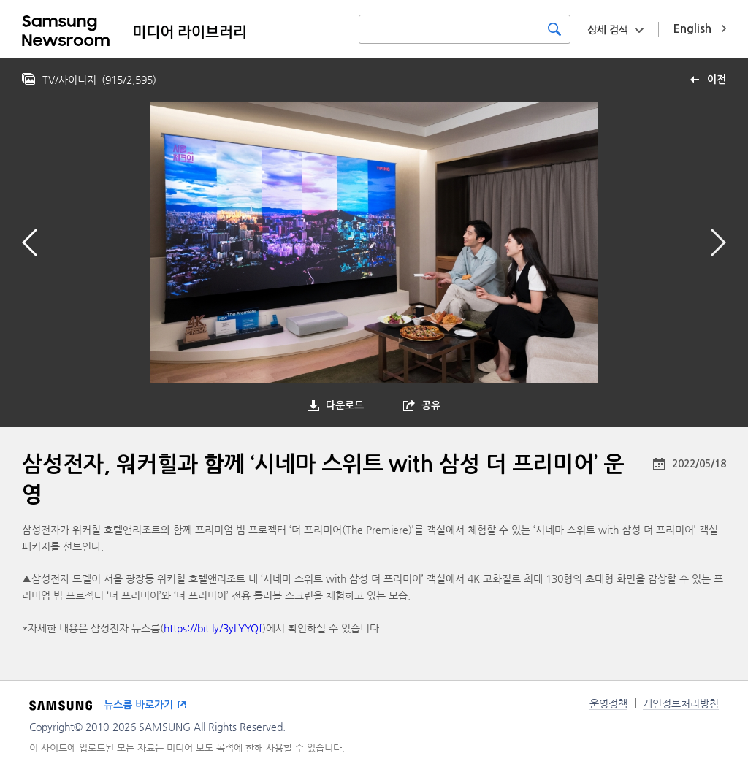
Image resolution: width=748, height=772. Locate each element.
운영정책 (608, 703)
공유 (430, 405)
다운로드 (345, 405)
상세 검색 (607, 30)
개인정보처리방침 (681, 703)
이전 (716, 79)
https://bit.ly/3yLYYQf (213, 628)
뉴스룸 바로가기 (138, 705)
